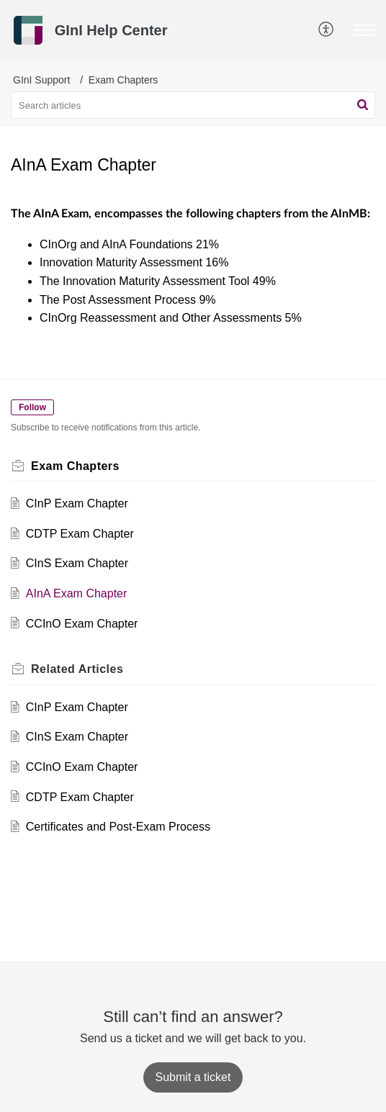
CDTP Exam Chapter (80, 534)
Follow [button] (32, 407)
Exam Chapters (123, 80)
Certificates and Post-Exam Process (118, 827)
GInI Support (41, 80)
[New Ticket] (193, 1077)
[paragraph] (193, 265)
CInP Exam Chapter (77, 503)
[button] (326, 30)
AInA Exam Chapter (76, 593)
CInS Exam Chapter (77, 563)
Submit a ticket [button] (193, 1077)
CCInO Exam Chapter (82, 624)
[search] (193, 105)
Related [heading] (77, 669)
